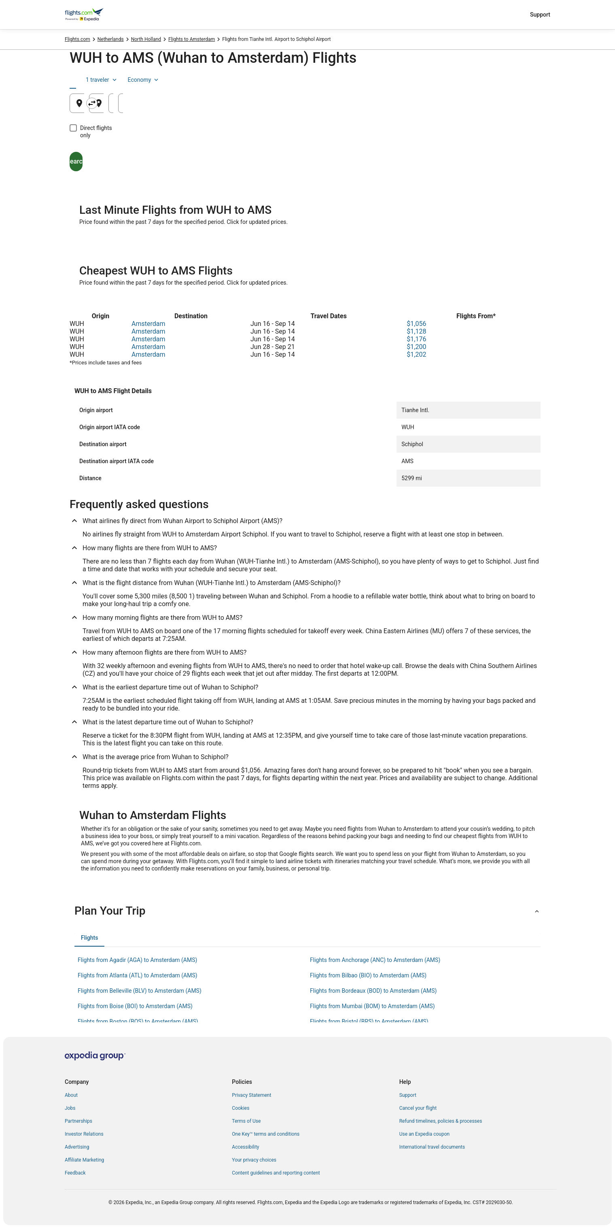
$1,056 (416, 324)
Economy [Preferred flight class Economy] (519, 79)
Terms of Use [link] (246, 1121)
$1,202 (416, 354)
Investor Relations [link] (84, 1134)
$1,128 (416, 331)
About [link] (71, 1095)
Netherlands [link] (111, 39)
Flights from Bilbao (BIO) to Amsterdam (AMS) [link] (368, 975)
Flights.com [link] (77, 39)
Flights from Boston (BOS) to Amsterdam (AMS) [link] (138, 1021)
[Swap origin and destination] (229, 103)
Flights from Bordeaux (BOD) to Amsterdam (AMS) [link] (373, 990)
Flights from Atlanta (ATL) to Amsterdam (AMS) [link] (137, 975)
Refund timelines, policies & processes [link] (440, 1121)
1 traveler (478, 79)
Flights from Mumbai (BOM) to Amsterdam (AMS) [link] (372, 1006)
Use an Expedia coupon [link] (424, 1134)
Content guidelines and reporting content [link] (276, 1173)
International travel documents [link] (432, 1147)
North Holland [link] (146, 39)
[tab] (88, 80)
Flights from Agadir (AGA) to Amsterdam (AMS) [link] (137, 960)
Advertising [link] (77, 1147)
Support (540, 14)
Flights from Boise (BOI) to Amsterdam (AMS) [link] (135, 1006)
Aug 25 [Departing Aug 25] (418, 106)
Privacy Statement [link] (251, 1095)
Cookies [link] (240, 1108)
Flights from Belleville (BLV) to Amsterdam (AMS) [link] (139, 990)
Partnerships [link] (78, 1121)
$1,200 (416, 347)
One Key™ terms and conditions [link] (265, 1134)
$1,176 (416, 339)
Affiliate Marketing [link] (84, 1160)
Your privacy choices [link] (254, 1160)
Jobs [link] (70, 1108)
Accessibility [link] (245, 1147)
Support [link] (407, 1095)
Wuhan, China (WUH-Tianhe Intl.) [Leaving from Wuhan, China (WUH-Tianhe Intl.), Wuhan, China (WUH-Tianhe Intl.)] (134, 106)
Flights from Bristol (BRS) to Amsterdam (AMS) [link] (369, 1021)
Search (107, 154)
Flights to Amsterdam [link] (191, 39)
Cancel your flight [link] (418, 1108)
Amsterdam (148, 324)
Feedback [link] (75, 1173)
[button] (307, 911)
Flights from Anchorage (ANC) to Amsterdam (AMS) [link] (375, 960)
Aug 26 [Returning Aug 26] (498, 106)
